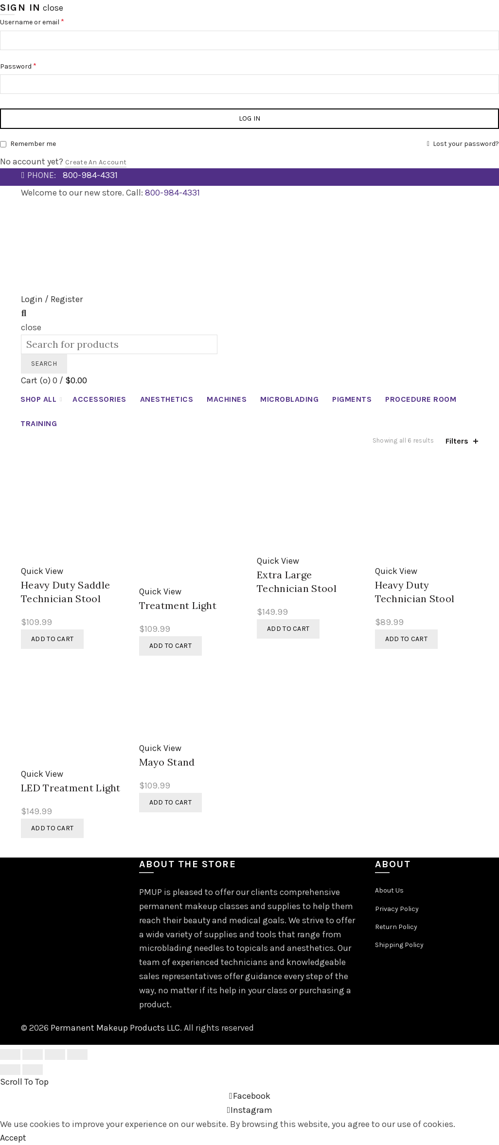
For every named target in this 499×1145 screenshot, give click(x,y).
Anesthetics (167, 399)
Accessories (99, 399)
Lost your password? (466, 144)
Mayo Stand (167, 762)
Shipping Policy (399, 945)
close (53, 7)
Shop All (38, 399)
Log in (250, 118)
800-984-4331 (90, 175)
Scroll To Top (24, 1081)
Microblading (289, 399)
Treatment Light (178, 605)
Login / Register (52, 299)
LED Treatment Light (71, 788)
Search (44, 363)
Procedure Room (420, 399)
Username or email (32, 21)
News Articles (47, 208)
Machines (227, 399)
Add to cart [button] (52, 639)
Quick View (42, 571)
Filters (457, 441)
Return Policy (396, 927)
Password (18, 66)
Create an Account (95, 162)
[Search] (24, 313)
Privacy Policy (397, 909)
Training (38, 423)
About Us (389, 890)
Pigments (352, 399)
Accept (13, 1137)
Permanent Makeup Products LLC (115, 1027)
